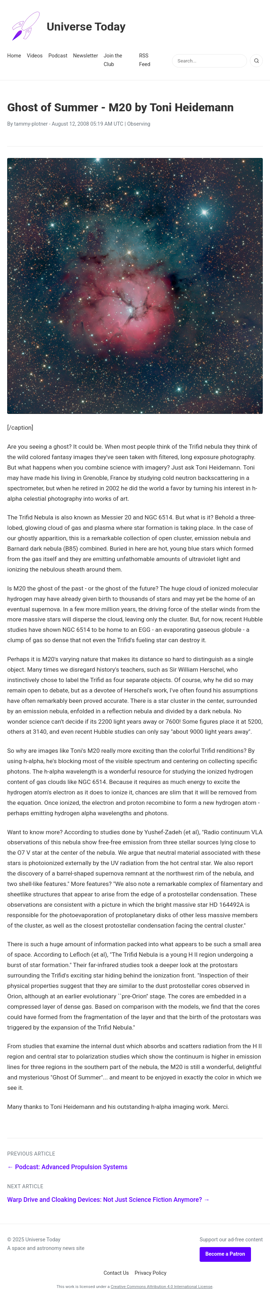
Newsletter (85, 56)
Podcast (58, 56)
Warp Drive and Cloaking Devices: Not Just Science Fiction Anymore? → (108, 1199)
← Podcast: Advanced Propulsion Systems (67, 1167)
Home (14, 56)
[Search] (256, 60)
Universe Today (66, 27)
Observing (138, 124)
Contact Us (116, 1273)
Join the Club (113, 60)
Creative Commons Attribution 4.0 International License (161, 1286)
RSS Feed (144, 60)
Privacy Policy (151, 1273)
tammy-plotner (31, 124)
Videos (35, 56)
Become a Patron (225, 1254)
